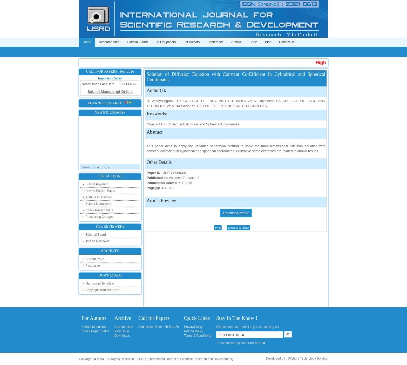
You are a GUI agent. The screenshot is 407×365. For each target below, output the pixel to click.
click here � (256, 343)
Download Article (236, 213)
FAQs (253, 42)
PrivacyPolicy (193, 327)
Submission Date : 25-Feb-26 (158, 327)
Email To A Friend (238, 227)
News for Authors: (96, 168)
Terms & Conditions (197, 335)
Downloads (122, 335)
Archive (236, 42)
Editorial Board (137, 42)
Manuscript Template (99, 283)
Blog (268, 42)
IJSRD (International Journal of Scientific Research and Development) (185, 359)
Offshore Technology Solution (308, 358)
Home (87, 42)
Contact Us (286, 42)
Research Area (109, 42)
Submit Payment (96, 184)
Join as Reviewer (97, 241)
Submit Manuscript (98, 204)
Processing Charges (99, 217)
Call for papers (165, 42)
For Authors (192, 42)
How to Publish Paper (100, 191)
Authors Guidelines (98, 197)
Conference (215, 42)
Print (218, 227)
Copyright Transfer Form (102, 290)
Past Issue (92, 265)
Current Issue (94, 259)
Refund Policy (193, 331)
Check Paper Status (99, 210)
